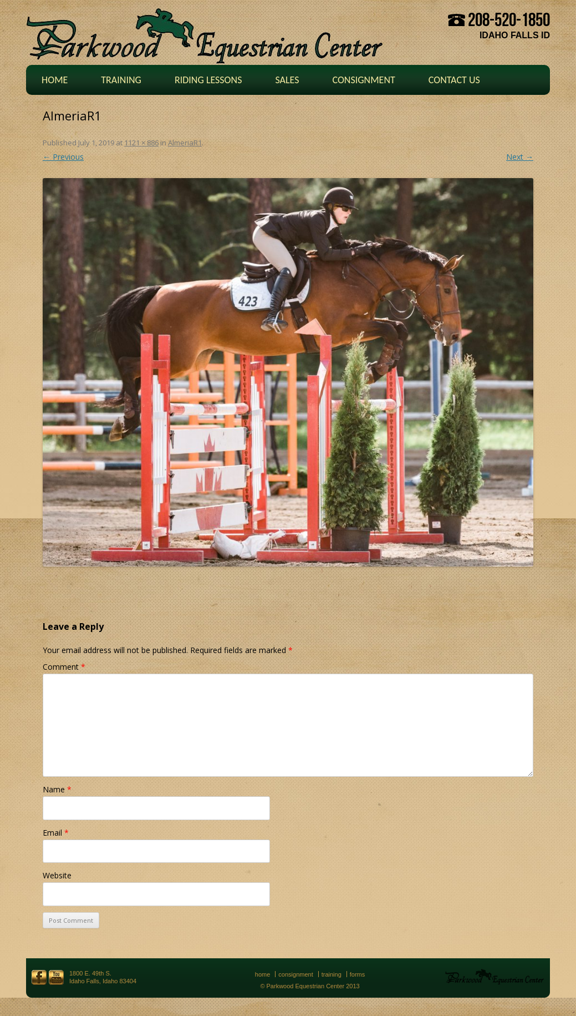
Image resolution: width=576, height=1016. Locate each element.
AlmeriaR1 (185, 143)
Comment (64, 666)
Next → (519, 156)
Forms (357, 974)
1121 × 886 (141, 143)
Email (56, 832)
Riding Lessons (208, 80)
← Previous (63, 156)
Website (57, 875)
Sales (287, 80)
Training (121, 80)
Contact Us (454, 80)
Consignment (363, 80)
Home (55, 80)
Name (57, 789)
